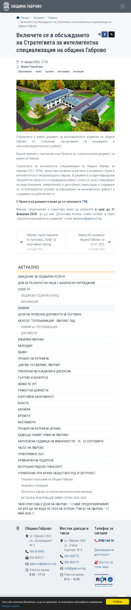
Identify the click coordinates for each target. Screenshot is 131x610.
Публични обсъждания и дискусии (44, 371)
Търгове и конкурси (33, 378)
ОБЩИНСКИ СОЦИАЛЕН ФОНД (40, 295)
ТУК (84, 201)
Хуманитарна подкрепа (36, 460)
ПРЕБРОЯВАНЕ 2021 (31, 454)
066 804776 (71, 562)
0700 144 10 (106, 541)
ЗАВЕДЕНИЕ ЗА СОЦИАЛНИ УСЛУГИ (41, 276)
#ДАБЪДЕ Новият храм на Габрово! (43, 435)
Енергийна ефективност (36, 397)
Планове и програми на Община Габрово (47, 479)
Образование (25, 71)
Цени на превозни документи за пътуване (49, 314)
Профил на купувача (33, 358)
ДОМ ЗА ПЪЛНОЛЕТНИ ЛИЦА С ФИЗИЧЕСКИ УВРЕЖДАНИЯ (56, 283)
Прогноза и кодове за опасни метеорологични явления (56, 492)
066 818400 (37, 551)
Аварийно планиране (34, 485)
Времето (24, 416)
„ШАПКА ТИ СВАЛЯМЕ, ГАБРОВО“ (39, 365)
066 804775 (71, 556)
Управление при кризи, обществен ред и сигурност (57, 473)
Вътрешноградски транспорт (40, 467)
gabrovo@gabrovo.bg (43, 564)
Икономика (64, 71)
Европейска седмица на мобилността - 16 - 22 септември (60, 441)
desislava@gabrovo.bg (87, 218)
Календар (25, 346)
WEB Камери (26, 422)
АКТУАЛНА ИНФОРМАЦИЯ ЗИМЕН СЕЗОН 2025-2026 (53, 498)
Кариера (24, 409)
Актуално (39, 17)
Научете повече (10, 606)
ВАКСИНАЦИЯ (29, 302)
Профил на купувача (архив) (39, 428)
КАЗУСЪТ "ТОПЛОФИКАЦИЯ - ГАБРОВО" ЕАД (46, 321)
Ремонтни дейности (33, 390)
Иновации (78, 71)
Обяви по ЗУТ (27, 384)
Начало (22, 17)
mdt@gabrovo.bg (75, 568)
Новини (52, 17)
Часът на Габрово (31, 448)
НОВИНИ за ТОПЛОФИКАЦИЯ (39, 327)
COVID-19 (24, 289)
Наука (38, 71)
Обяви (22, 352)
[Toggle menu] (123, 6)
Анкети (23, 403)
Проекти (49, 71)
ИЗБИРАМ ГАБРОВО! (31, 339)
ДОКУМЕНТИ (29, 333)
